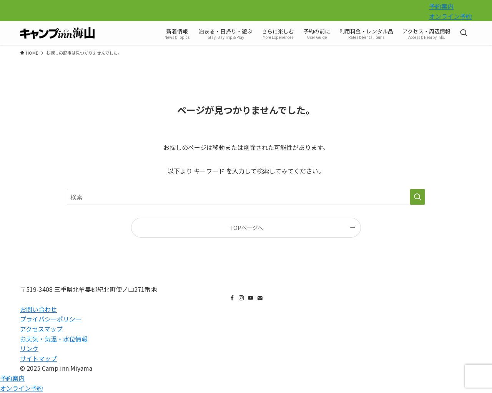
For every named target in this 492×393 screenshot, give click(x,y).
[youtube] (414, 11)
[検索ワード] (246, 197)
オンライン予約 (450, 16)
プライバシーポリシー (50, 318)
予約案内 (441, 6)
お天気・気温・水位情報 (54, 338)
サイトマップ (38, 358)
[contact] (424, 11)
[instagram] (404, 11)
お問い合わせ (38, 309)
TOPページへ (246, 227)
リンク (29, 348)
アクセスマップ (41, 328)
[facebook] (394, 11)
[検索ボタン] (463, 33)
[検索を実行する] (417, 197)
